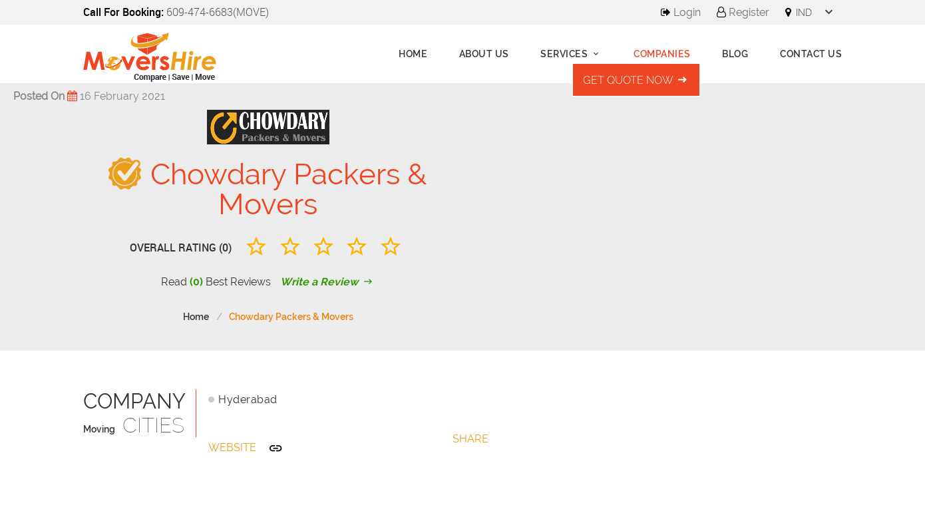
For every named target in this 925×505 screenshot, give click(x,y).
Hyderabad (248, 399)
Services (571, 54)
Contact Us (811, 54)
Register (743, 12)
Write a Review (327, 281)
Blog (735, 54)
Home (413, 54)
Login (681, 12)
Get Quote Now (636, 80)
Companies (662, 54)
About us (484, 54)
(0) (196, 281)
